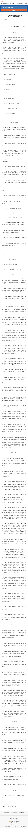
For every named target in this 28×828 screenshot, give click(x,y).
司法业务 (12, 3)
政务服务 (21, 3)
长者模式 (14, 10)
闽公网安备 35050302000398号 (14, 821)
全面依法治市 (6, 3)
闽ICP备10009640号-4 (14, 819)
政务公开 (17, 3)
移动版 (26, 0)
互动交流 (26, 3)
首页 (2, 3)
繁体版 (23, 0)
